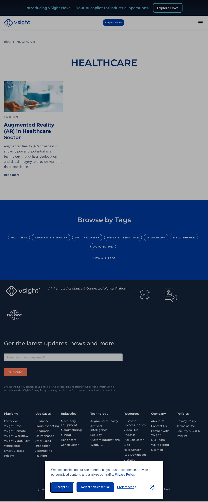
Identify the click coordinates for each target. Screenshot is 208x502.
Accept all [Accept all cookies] (62, 487)
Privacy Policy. (125, 474)
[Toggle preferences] (127, 487)
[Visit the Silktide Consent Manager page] (152, 487)
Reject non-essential (95, 487)
